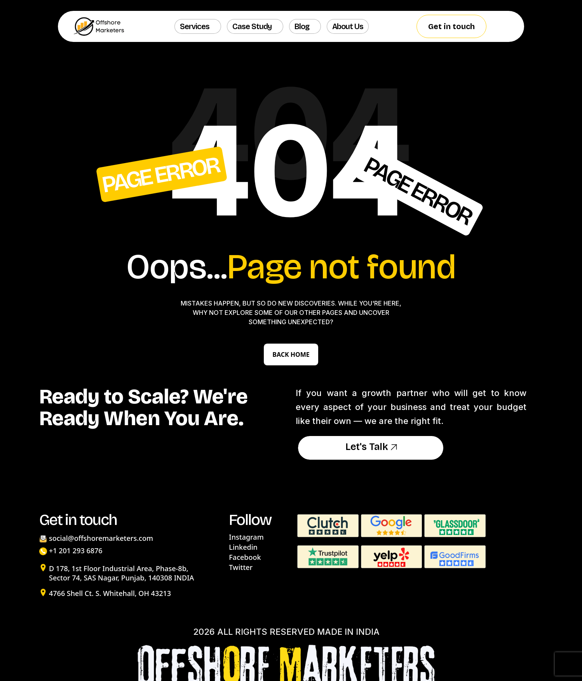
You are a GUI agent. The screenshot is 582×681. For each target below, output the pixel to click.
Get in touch (451, 26)
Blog (301, 26)
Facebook (245, 557)
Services (194, 26)
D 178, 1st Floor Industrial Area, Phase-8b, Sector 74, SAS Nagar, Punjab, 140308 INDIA (121, 573)
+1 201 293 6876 (76, 550)
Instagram (246, 537)
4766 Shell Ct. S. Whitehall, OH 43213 (110, 593)
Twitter (241, 567)
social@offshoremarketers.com (101, 538)
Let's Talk (371, 447)
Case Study (252, 26)
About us (347, 26)
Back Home (290, 354)
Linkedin (243, 547)
